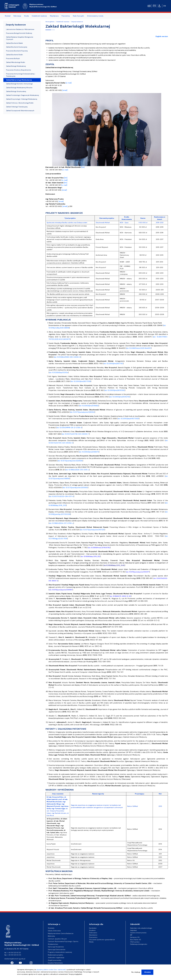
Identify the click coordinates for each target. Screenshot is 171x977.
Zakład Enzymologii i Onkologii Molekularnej (21, 99)
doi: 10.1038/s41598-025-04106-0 (67, 357)
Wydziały (51, 928)
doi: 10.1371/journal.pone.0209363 (75, 487)
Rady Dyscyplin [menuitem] (78, 16)
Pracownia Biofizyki (13, 58)
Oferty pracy (134, 942)
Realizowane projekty (55, 955)
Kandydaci (93, 928)
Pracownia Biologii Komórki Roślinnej (19, 33)
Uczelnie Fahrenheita (55, 963)
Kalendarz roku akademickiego (141, 928)
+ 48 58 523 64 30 (14, 955)
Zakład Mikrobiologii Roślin (15, 62)
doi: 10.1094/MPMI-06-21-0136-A (69, 427)
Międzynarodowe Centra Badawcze (60, 933)
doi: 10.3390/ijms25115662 (88, 406)
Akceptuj (147, 972)
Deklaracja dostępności (138, 944)
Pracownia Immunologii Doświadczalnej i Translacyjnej (20, 75)
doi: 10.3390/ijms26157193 (113, 363)
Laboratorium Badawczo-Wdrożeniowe (20, 29)
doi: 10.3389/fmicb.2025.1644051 (138, 348)
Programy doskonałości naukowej (60, 952)
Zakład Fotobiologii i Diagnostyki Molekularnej (22, 95)
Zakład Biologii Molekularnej (16, 66)
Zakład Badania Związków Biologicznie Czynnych (19, 38)
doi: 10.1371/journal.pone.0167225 (92, 530)
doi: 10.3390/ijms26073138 (81, 381)
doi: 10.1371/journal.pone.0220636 (70, 461)
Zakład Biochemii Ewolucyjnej (16, 47)
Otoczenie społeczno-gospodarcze (102, 940)
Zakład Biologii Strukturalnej (16, 91)
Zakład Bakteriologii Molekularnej (19, 80)
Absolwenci (93, 935)
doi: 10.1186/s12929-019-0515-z (77, 470)
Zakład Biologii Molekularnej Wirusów (19, 88)
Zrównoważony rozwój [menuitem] (95, 16)
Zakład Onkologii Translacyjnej (16, 107)
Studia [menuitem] (26, 16)
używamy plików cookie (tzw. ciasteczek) (51, 970)
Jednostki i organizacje (56, 957)
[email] (64, 90)
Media (91, 942)
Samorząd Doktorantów (56, 950)
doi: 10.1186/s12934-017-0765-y (61, 523)
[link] (83, 167)
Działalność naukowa (62, 22)
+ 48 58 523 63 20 (14, 953)
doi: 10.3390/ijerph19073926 (128, 419)
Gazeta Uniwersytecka (138, 933)
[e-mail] (69, 83)
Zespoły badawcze (77, 22)
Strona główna (49, 22)
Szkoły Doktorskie (54, 931)
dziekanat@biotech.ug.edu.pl (14, 959)
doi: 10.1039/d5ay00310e (58, 372)
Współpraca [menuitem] (54, 16)
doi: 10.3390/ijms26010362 (114, 390)
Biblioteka (51, 936)
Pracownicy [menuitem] (66, 16)
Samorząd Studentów (56, 947)
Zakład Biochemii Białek (14, 43)
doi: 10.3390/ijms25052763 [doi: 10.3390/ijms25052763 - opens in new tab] (119, 397)
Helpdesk (133, 930)
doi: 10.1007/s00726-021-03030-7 (75, 434)
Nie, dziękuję (135, 973)
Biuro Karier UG (135, 940)
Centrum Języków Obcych (57, 939)
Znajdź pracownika (54, 960)
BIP (131, 935)
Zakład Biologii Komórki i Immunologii (19, 84)
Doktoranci (93, 933)
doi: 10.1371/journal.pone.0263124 (82, 412)
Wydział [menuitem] (7, 16)
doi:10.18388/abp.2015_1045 (114, 565)
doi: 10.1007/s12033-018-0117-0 (61, 496)
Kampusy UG (134, 937)
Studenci (92, 930)
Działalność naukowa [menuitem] (39, 16)
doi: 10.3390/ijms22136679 (89, 452)
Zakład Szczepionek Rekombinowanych (20, 111)
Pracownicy (93, 937)
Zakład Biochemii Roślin (14, 55)
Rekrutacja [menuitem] (17, 16)
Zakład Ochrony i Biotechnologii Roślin (19, 103)
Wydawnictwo (53, 944)
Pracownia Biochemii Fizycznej (17, 51)
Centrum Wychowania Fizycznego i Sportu (63, 941)
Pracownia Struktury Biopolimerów (18, 70)
